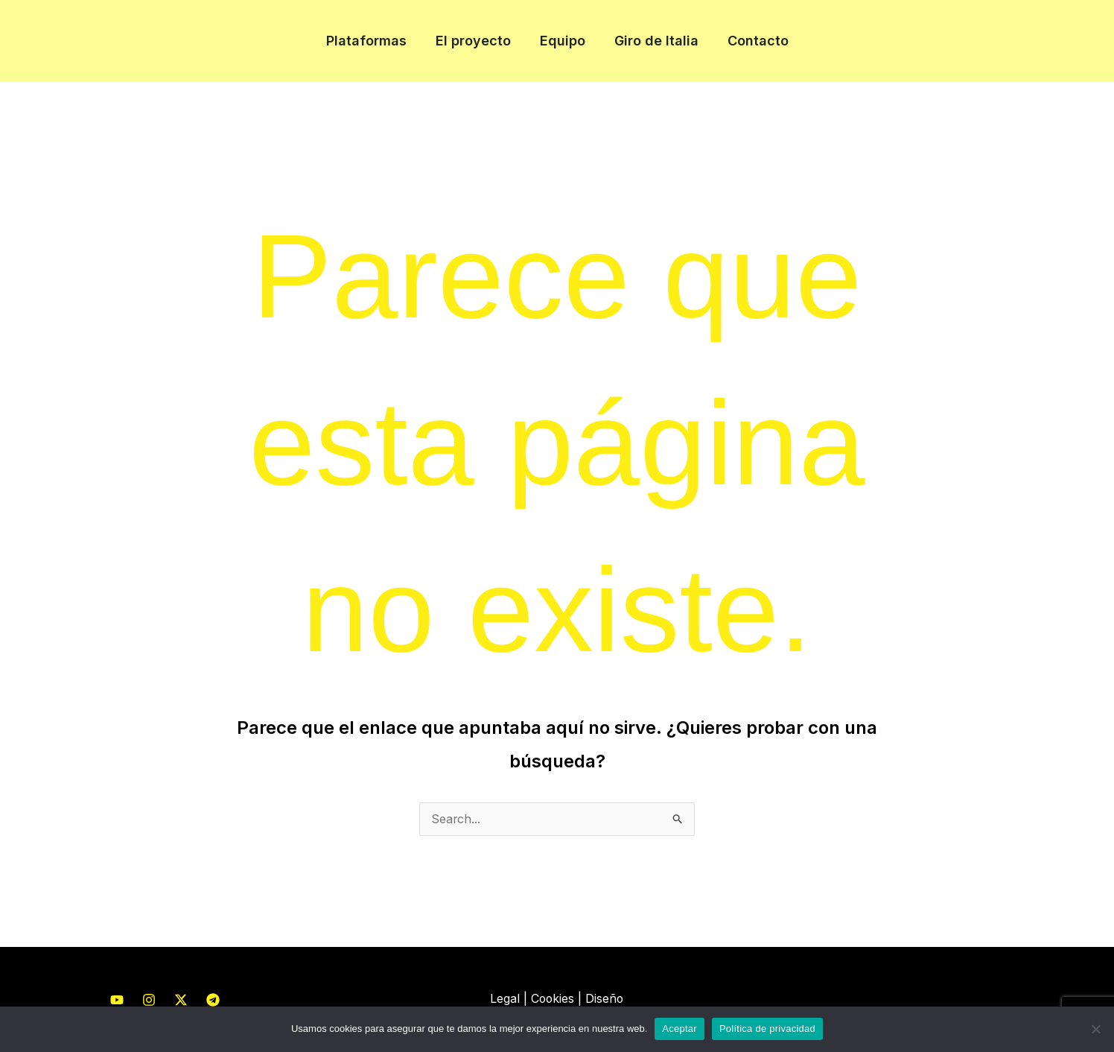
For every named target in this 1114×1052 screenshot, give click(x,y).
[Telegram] (213, 1000)
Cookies (552, 999)
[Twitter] (181, 1000)
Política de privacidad (767, 1028)
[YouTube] (117, 1000)
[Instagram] (149, 1000)
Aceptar (679, 1028)
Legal (504, 999)
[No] (1095, 1028)
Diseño (605, 999)
